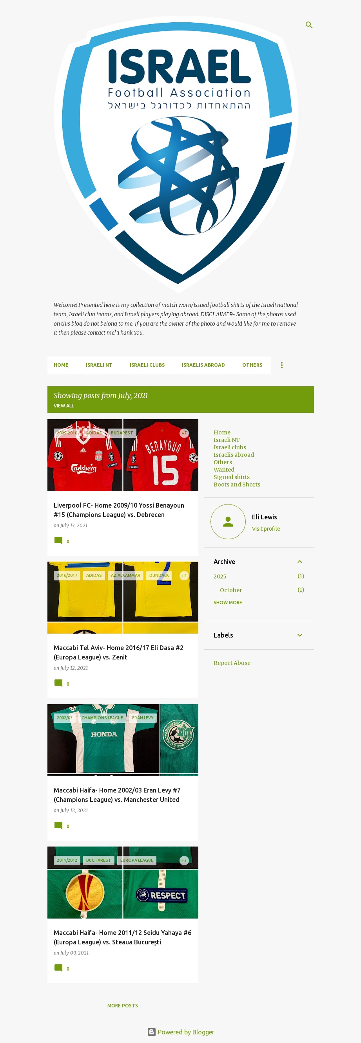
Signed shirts (232, 477)
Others (252, 364)
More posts (122, 1005)
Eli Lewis (264, 517)
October (231, 590)
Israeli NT (99, 364)
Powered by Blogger (180, 1032)
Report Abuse (232, 663)
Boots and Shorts (237, 484)
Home (61, 364)
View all (64, 405)
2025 (220, 576)
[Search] (309, 25)
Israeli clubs (147, 364)
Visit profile (266, 529)
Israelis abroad (203, 364)
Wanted (224, 469)
